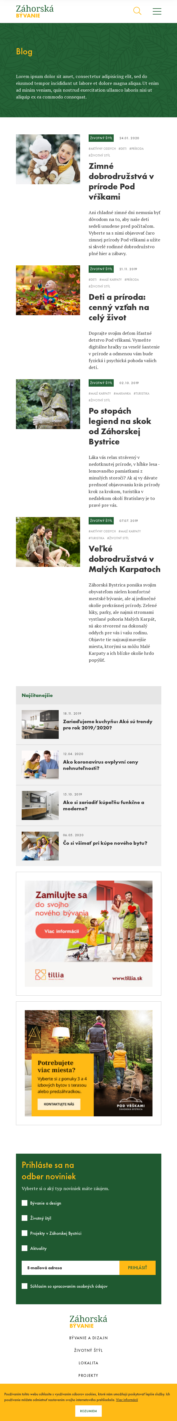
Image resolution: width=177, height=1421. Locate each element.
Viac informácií (127, 1399)
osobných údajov (92, 1286)
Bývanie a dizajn (88, 1337)
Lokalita (88, 1362)
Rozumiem (88, 1411)
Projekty (88, 1375)
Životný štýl (88, 1350)
